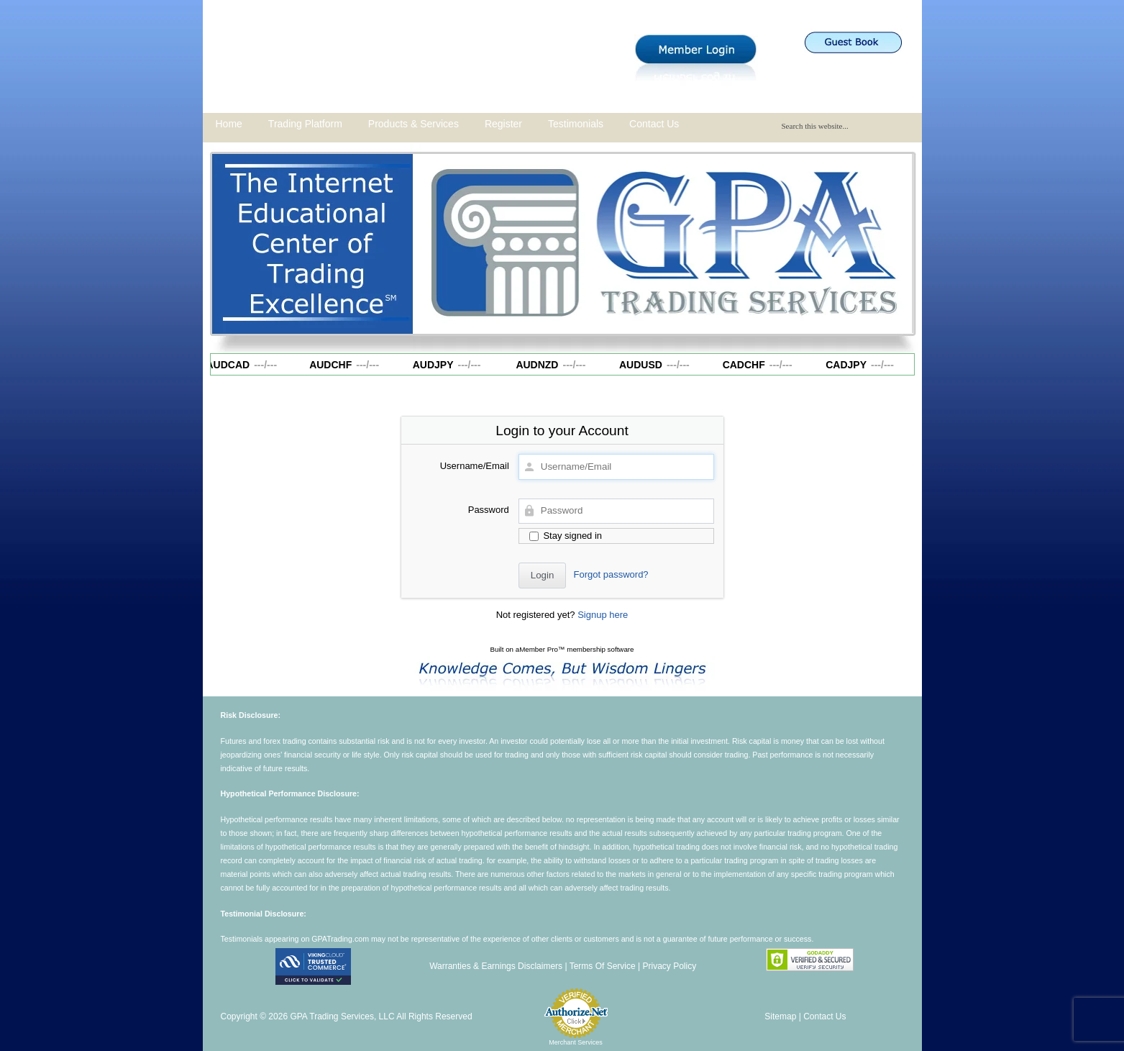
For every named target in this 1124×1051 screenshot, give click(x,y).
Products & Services (413, 123)
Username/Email (474, 465)
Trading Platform (305, 123)
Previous (431, 240)
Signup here (602, 614)
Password (488, 509)
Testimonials (575, 123)
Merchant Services (576, 1042)
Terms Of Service (603, 966)
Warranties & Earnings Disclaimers (495, 966)
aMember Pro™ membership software (575, 649)
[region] (663, 244)
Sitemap (780, 1016)
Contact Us (654, 123)
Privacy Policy (669, 966)
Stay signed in (565, 535)
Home (229, 123)
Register (503, 123)
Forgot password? (611, 574)
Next (895, 240)
